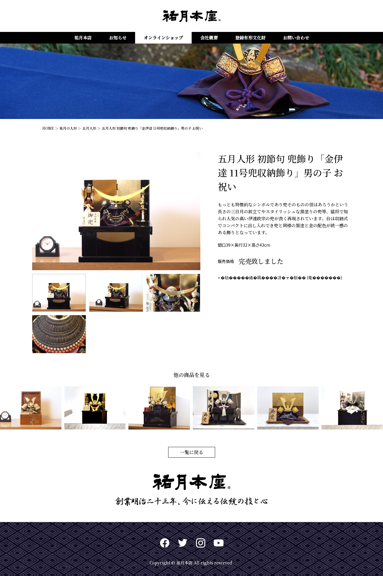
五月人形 (89, 128)
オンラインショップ (163, 38)
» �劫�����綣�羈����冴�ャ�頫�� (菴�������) (280, 277)
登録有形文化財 (250, 38)
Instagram (201, 543)
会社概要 (209, 38)
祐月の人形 (68, 128)
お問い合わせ (296, 38)
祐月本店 (83, 38)
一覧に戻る (191, 452)
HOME (48, 128)
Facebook (165, 543)
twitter (183, 543)
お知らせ (117, 38)
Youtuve (219, 543)
